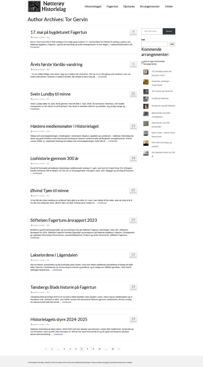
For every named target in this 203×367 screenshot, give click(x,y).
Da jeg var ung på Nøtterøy (163, 106)
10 (99, 349)
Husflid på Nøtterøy (160, 98)
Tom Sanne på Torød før (162, 91)
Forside (42, 37)
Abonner (169, 31)
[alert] (158, 62)
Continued (34, 47)
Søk (143, 40)
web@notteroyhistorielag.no (83, 362)
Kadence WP (61, 362)
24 (113, 349)
